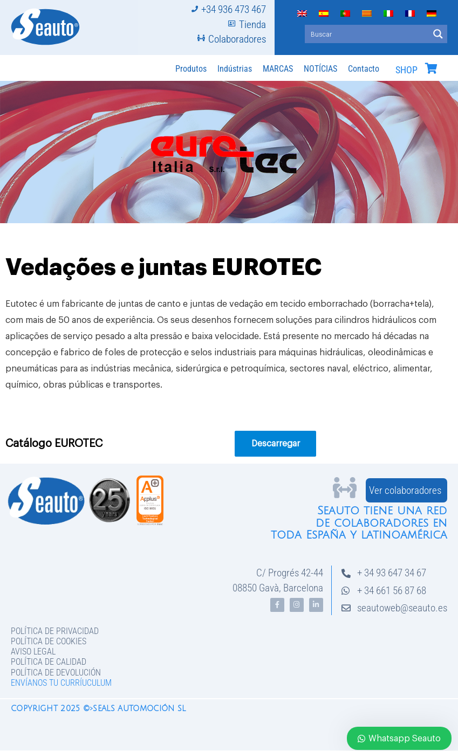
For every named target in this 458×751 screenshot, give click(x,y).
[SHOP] (431, 68)
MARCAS (278, 69)
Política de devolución (56, 672)
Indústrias (234, 69)
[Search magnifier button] (438, 34)
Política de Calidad (48, 662)
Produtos (191, 69)
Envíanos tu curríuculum (61, 683)
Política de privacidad (55, 631)
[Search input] (367, 34)
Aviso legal (33, 651)
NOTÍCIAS (320, 69)
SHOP (406, 70)
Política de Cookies (48, 641)
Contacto (363, 69)
